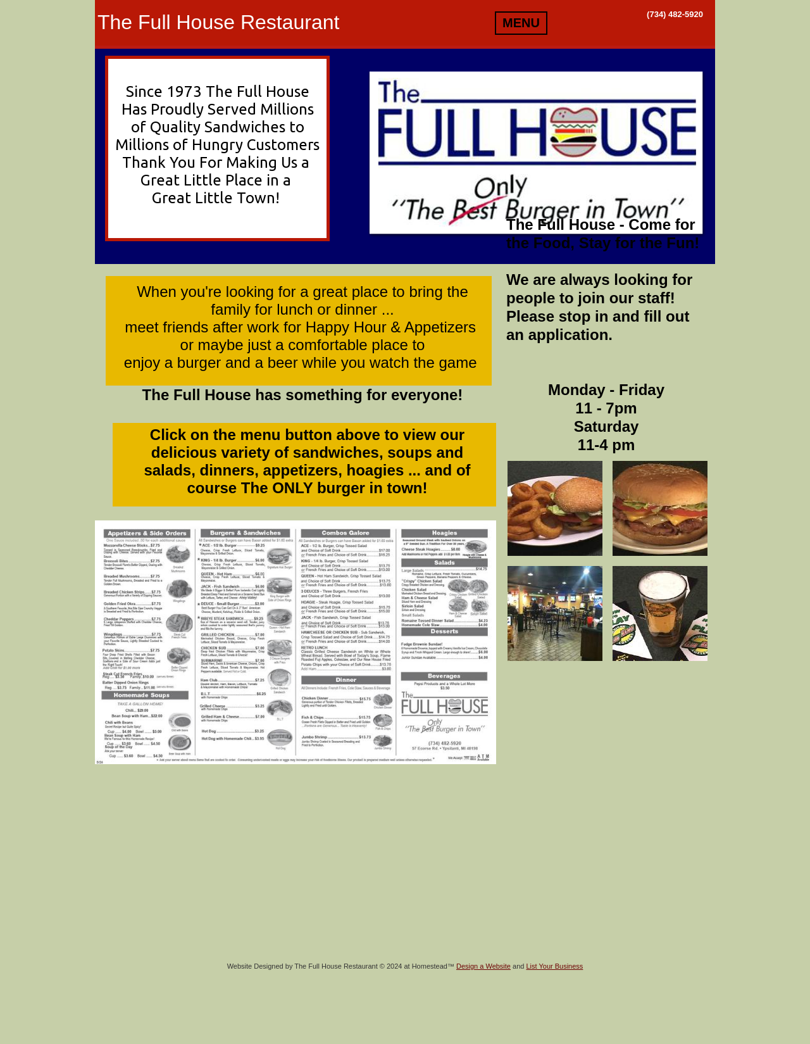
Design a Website (483, 966)
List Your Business (554, 966)
